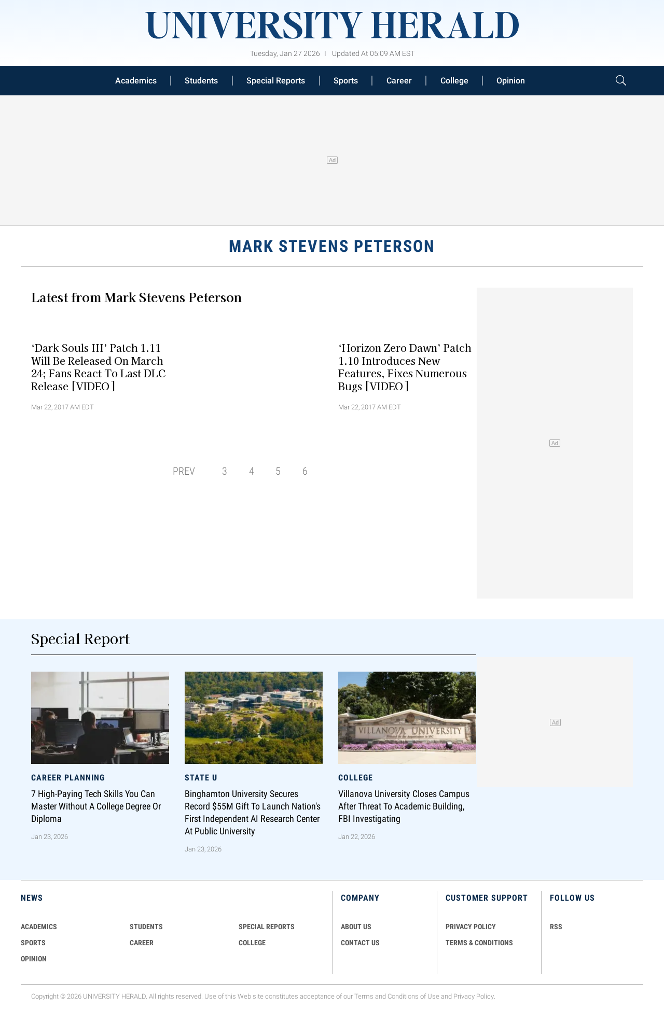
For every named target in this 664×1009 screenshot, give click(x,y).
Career (399, 81)
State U (201, 778)
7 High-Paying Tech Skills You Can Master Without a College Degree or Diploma (96, 806)
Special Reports (275, 81)
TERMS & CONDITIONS (479, 943)
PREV (184, 471)
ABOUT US (356, 926)
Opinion (510, 81)
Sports (346, 81)
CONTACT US (360, 943)
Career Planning (68, 778)
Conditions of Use (413, 997)
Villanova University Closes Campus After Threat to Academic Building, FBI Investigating (403, 806)
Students (201, 81)
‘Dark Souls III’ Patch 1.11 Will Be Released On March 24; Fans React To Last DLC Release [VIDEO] (98, 366)
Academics (136, 81)
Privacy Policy (473, 997)
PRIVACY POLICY (471, 926)
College (454, 81)
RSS (556, 926)
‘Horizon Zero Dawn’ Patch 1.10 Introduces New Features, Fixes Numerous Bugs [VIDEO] (404, 366)
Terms (364, 997)
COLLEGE (252, 943)
